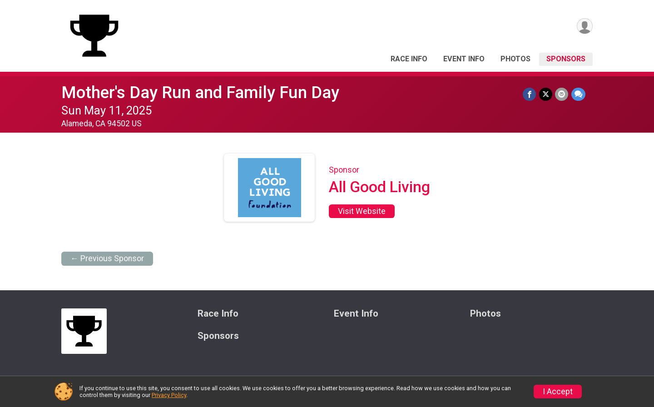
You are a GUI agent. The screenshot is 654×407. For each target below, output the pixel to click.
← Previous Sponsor (107, 258)
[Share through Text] (578, 94)
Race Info (409, 59)
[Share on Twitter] (546, 94)
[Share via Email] (562, 94)
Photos (515, 59)
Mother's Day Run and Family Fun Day (200, 92)
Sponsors (565, 59)
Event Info (464, 59)
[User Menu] (584, 26)
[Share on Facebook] (530, 94)
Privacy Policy (169, 395)
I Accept (558, 391)
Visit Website (362, 211)
